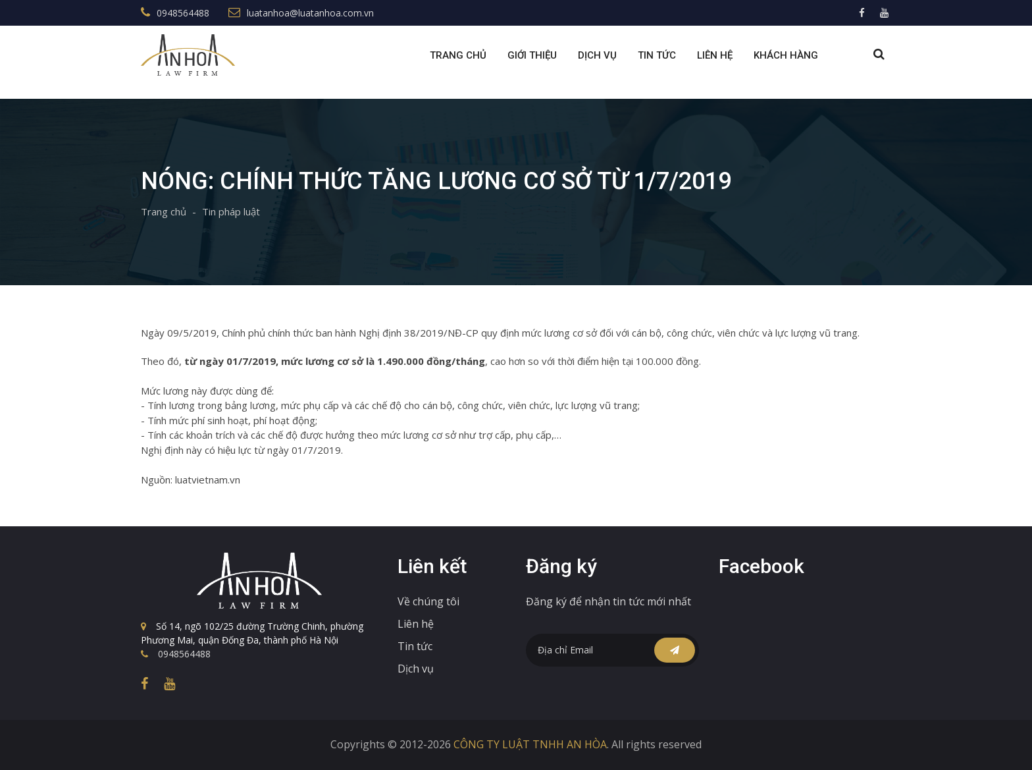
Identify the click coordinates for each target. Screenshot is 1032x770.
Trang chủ (458, 55)
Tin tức (657, 55)
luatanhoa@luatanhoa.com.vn (310, 13)
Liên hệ (416, 624)
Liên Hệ (715, 55)
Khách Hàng (786, 55)
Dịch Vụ (597, 55)
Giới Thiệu (532, 55)
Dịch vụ (416, 668)
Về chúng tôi (428, 601)
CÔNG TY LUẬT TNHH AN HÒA (530, 744)
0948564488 (183, 13)
